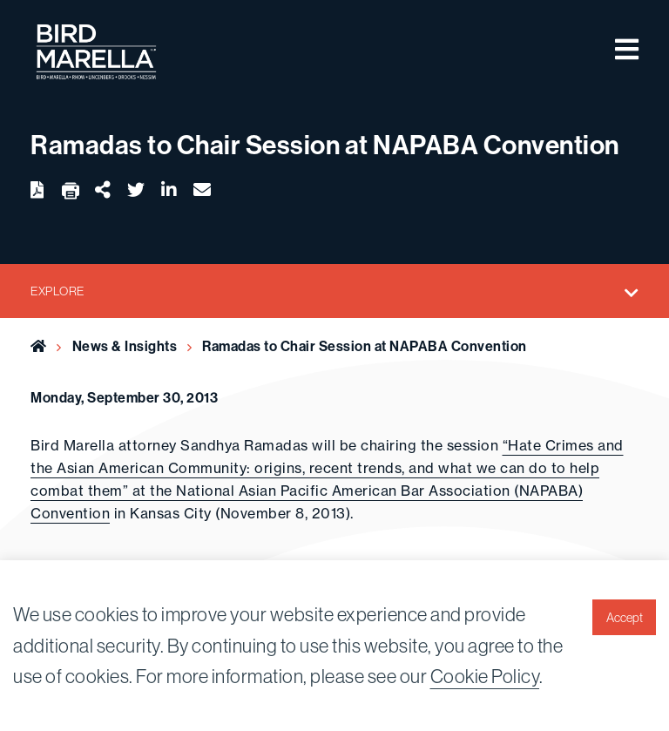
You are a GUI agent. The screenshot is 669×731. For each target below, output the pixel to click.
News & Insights (125, 346)
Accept (624, 618)
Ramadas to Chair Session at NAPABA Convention (364, 346)
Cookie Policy (485, 676)
